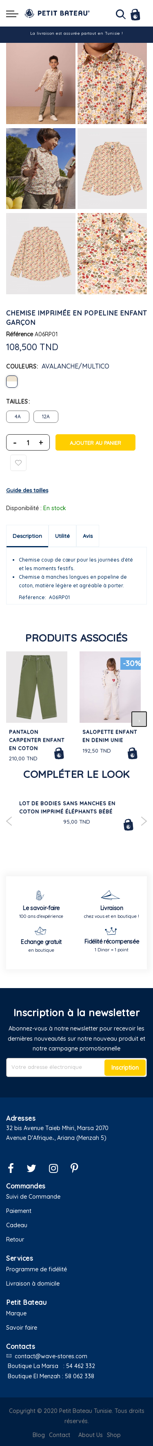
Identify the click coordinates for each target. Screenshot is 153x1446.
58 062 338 (79, 1376)
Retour (15, 1239)
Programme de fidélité (36, 1269)
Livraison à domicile (33, 1283)
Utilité (62, 536)
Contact (59, 1435)
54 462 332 (80, 1366)
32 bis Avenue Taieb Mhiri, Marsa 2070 (57, 1128)
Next (144, 821)
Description (27, 536)
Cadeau (16, 1225)
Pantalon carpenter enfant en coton (36, 740)
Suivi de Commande (33, 1196)
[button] (76, 1148)
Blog (39, 1435)
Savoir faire (21, 1327)
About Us (90, 1435)
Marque (16, 1313)
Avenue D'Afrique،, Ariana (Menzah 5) (56, 1138)
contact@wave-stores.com (51, 1356)
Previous (9, 821)
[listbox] (76, 381)
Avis (88, 536)
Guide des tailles (27, 490)
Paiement (18, 1211)
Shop (114, 1435)
